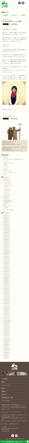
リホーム (5, 190)
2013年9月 (5, 279)
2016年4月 (5, 220)
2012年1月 (5, 316)
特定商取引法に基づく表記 (7, 397)
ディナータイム (6, 185)
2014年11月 (5, 252)
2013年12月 (5, 273)
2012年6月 (5, 307)
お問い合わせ (4, 394)
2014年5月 (5, 263)
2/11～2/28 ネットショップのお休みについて (13, 159)
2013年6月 (5, 284)
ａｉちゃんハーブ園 (7, 209)
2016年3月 (5, 222)
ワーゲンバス (6, 194)
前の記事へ (5, 15)
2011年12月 (5, 318)
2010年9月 (5, 346)
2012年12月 (5, 295)
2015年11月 (5, 230)
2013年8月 (5, 280)
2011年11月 (5, 320)
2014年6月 (5, 262)
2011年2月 (5, 337)
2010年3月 (5, 354)
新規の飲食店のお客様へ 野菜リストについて (14, 441)
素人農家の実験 (6, 200)
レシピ (4, 192)
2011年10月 (5, 322)
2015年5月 (5, 241)
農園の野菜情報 (6, 202)
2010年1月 (5, 358)
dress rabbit (5, 179)
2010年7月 (5, 350)
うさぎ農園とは (5, 378)
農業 (4, 204)
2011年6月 (5, 329)
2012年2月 (5, 314)
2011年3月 (5, 335)
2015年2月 (5, 247)
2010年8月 (5, 348)
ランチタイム (6, 189)
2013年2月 (5, 292)
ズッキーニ (5, 161)
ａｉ (4, 207)
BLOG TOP (14, 15)
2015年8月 (5, 235)
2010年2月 (5, 356)
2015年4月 (5, 243)
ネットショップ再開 (7, 172)
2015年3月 (5, 245)
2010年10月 (5, 344)
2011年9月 (5, 324)
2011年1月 (5, 339)
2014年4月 (5, 265)
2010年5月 (5, 352)
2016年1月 (5, 226)
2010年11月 (5, 342)
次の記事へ (23, 15)
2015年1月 (5, 248)
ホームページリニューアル (9, 162)
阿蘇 (4, 174)
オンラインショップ (6, 385)
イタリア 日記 (6, 181)
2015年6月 (5, 239)
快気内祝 (5, 164)
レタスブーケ (6, 166)
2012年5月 (5, 309)
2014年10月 (5, 254)
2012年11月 (5, 297)
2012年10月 (5, 299)
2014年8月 (5, 258)
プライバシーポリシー (6, 400)
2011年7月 (5, 327)
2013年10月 (5, 277)
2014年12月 (5, 250)
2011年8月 (5, 326)
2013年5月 (5, 286)
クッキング (5, 183)
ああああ (5, 157)
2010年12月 (5, 341)
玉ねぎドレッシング (7, 170)
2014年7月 (5, 260)
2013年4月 (5, 288)
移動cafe (5, 198)
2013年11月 (5, 275)
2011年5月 (5, 331)
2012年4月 (5, 310)
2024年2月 (5, 215)
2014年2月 (5, 269)
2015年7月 (5, 237)
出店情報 (5, 196)
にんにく (5, 168)
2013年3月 (5, 290)
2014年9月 (5, 256)
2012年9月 (5, 301)
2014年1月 (5, 271)
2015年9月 (5, 233)
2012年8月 (5, 303)
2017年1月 (5, 216)
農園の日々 (4, 382)
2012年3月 (5, 312)
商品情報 (3, 391)
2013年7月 (5, 282)
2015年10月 (5, 231)
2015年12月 (5, 228)
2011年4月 (5, 333)
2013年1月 (5, 294)
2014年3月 (5, 267)
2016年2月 (5, 224)
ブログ (4, 187)
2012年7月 (5, 305)
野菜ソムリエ (12, 116)
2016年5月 (5, 218)
